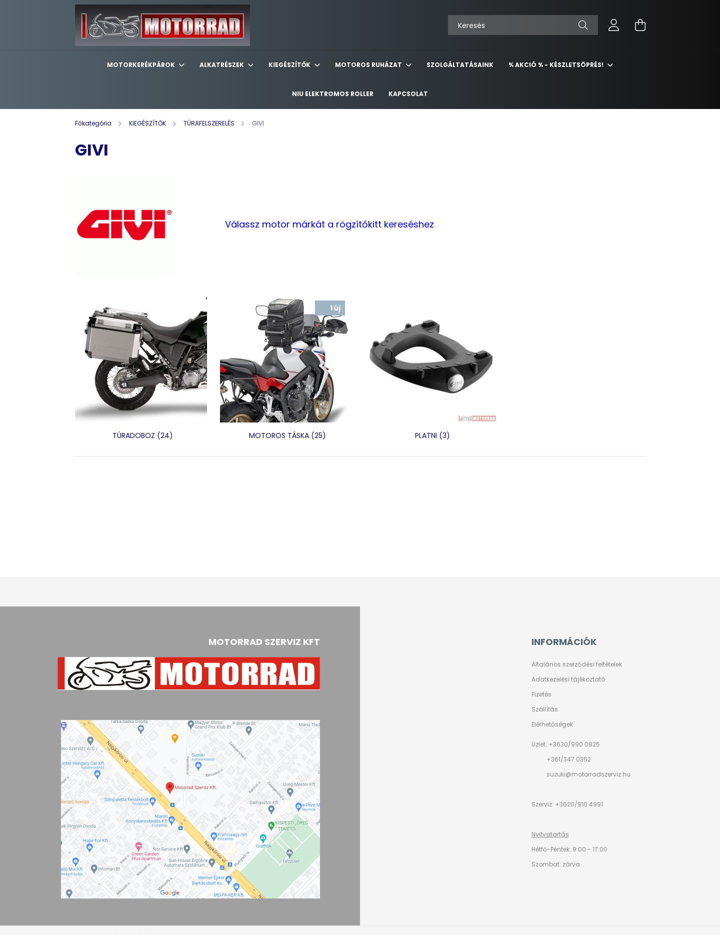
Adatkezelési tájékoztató (568, 679)
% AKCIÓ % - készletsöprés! (556, 64)
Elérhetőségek (552, 724)
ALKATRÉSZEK (223, 64)
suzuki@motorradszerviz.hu (588, 774)
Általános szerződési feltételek (577, 664)
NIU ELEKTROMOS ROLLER (333, 94)
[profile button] (614, 25)
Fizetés (542, 694)
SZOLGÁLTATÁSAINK (460, 64)
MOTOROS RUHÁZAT (369, 64)
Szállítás (545, 709)
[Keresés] (523, 25)
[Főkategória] (94, 123)
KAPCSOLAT (408, 94)
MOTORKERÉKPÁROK (141, 64)
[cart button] (640, 25)
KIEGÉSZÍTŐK (290, 64)
